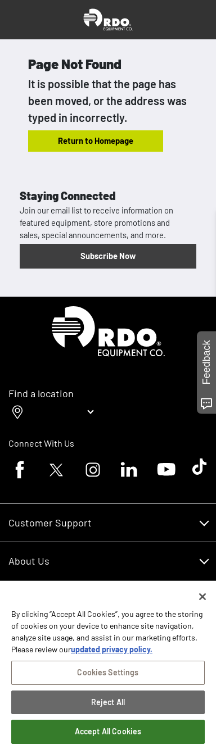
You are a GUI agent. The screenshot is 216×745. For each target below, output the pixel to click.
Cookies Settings (107, 674)
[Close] (202, 599)
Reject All (108, 704)
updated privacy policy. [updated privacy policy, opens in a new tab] (111, 651)
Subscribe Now (108, 256)
